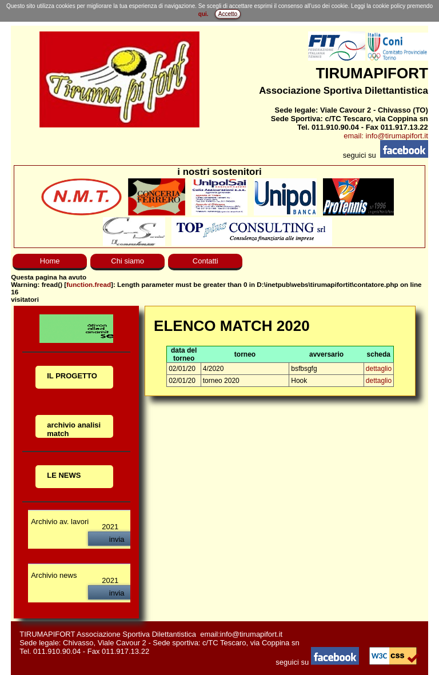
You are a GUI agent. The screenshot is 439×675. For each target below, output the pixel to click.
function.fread (88, 284)
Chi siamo (127, 261)
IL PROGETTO (72, 376)
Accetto (227, 14)
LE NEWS (64, 475)
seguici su (318, 662)
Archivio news (54, 575)
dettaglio (379, 369)
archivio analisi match (74, 429)
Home (50, 261)
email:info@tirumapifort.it (241, 634)
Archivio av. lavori (60, 521)
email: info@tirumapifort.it (386, 135)
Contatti (205, 261)
